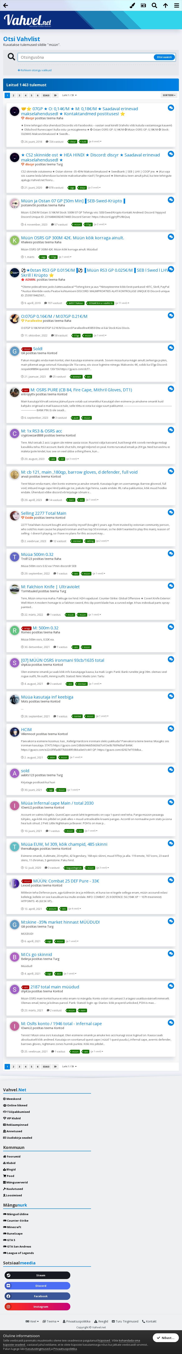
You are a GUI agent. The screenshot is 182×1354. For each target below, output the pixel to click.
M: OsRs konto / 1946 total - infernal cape (61, 1023)
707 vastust (53, 303)
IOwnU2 (26, 807)
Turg (59, 164)
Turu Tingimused (125, 1321)
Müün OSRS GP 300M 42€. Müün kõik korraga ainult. (72, 238)
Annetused (12, 1131)
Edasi (46, 95)
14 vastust (54, 500)
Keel (32, 1321)
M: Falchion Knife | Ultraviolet (50, 587)
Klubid (9, 1163)
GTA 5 (9, 1240)
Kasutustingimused (37, 1349)
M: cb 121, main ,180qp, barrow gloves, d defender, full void (79, 472)
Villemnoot (28, 734)
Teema (51, 1321)
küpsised (104, 1340)
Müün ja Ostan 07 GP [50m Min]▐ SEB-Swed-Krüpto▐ (73, 201)
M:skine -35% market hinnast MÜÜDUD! (60, 922)
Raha (59, 118)
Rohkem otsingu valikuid (35, 70)
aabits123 (27, 775)
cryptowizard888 (32, 435)
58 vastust (59, 335)
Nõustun (166, 1338)
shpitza (26, 665)
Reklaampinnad (15, 1125)
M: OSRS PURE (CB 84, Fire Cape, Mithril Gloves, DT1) (81, 390)
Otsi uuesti (164, 57)
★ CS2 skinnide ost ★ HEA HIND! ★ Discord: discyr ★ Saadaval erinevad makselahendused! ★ (90, 157)
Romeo (26, 632)
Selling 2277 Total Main (43, 513)
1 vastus (60, 573)
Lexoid (25, 885)
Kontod (52, 353)
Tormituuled (29, 591)
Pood (8, 1176)
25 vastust (57, 376)
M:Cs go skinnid (36, 954)
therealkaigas (30, 849)
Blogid (9, 1169)
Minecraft (12, 1227)
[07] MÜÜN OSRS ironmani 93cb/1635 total (62, 660)
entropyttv (28, 394)
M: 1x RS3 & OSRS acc (41, 431)
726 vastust (54, 141)
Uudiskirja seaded (17, 1138)
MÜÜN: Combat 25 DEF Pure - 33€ (66, 881)
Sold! (38, 348)
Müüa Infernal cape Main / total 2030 (57, 803)
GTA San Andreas (17, 1246)
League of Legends (18, 1253)
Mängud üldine (15, 1214)
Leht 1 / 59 (69, 95)
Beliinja (26, 959)
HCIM (26, 729)
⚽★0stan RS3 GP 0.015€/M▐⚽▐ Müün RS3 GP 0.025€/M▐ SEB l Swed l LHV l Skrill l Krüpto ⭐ (96, 272)
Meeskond (12, 1099)
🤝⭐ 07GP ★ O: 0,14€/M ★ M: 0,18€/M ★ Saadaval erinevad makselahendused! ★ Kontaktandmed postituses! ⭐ (79, 111)
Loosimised (12, 1195)
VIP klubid (12, 1118)
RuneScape (13, 1233)
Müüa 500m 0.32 (37, 554)
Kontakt (149, 1321)
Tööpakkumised (16, 1112)
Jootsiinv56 (28, 205)
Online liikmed (15, 1105)
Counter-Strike (15, 1220)
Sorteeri (169, 95)
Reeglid (101, 1321)
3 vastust (59, 418)
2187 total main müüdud (54, 987)
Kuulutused (13, 1189)
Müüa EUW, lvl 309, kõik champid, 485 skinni (64, 844)
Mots (24, 701)
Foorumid (11, 1156)
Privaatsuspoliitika (76, 1321)
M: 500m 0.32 (45, 628)
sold (25, 770)
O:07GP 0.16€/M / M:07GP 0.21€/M (54, 316)
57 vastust (59, 224)
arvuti (25, 476)
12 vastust (58, 541)
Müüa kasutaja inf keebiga (47, 697)
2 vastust (54, 1010)
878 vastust (54, 187)
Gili (23, 353)
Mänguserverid (15, 1182)
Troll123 (26, 559)
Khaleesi (26, 242)
